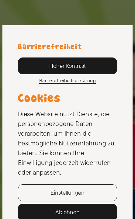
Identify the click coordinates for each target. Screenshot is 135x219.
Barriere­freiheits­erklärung (67, 80)
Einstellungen (67, 192)
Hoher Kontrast (67, 65)
